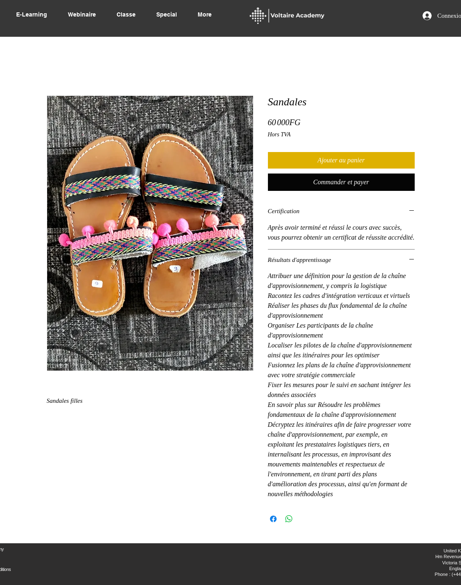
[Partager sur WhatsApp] (289, 519)
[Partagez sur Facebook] (273, 519)
